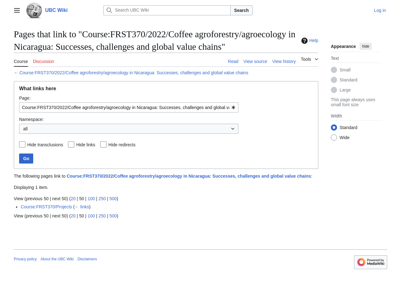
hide (365, 46)
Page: (25, 98)
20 (73, 198)
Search (241, 10)
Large (345, 89)
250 (102, 198)
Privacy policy (25, 259)
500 (113, 198)
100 (91, 198)
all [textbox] (25, 128)
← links (82, 206)
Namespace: (31, 119)
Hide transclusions (45, 144)
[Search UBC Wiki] (167, 10)
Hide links (85, 144)
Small (345, 69)
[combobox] (128, 107)
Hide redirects (121, 144)
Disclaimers (87, 259)
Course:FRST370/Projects (46, 206)
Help (309, 41)
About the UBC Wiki (57, 259)
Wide (345, 137)
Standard (348, 79)
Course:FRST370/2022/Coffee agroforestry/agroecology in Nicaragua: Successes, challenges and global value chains (133, 72)
